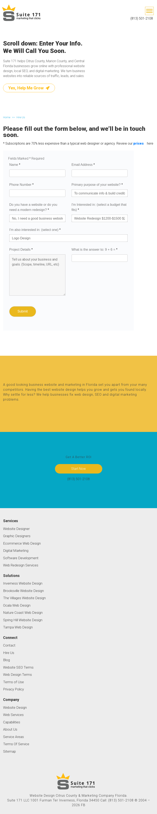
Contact (9, 645)
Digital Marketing (15, 551)
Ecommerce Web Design (22, 543)
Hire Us (8, 653)
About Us (10, 729)
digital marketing (123, 394)
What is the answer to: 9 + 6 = (94, 249)
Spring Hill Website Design (22, 620)
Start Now (78, 469)
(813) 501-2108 (141, 18)
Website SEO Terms (18, 667)
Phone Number (21, 184)
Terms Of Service (16, 744)
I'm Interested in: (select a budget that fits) (99, 207)
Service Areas (13, 737)
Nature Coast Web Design (23, 612)
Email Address (83, 164)
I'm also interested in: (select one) (34, 230)
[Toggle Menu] (149, 11)
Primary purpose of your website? (97, 184)
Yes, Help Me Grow (29, 87)
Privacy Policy (13, 689)
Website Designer (16, 529)
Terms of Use (13, 682)
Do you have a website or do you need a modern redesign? (33, 207)
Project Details (21, 249)
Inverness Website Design (22, 583)
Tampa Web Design (18, 627)
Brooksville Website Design (23, 591)
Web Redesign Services (20, 565)
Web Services (13, 715)
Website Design (15, 707)
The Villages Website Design (24, 598)
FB (83, 805)
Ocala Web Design (16, 605)
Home (6, 117)
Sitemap (9, 751)
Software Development (20, 558)
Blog (6, 660)
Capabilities (11, 722)
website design (64, 390)
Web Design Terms (17, 674)
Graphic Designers (16, 536)
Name (14, 164)
